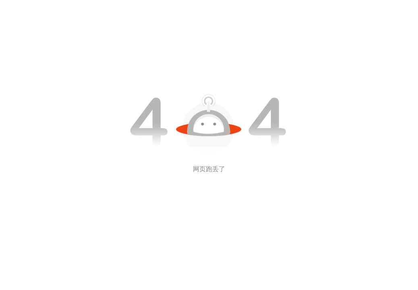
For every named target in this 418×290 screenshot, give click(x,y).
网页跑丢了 (209, 169)
